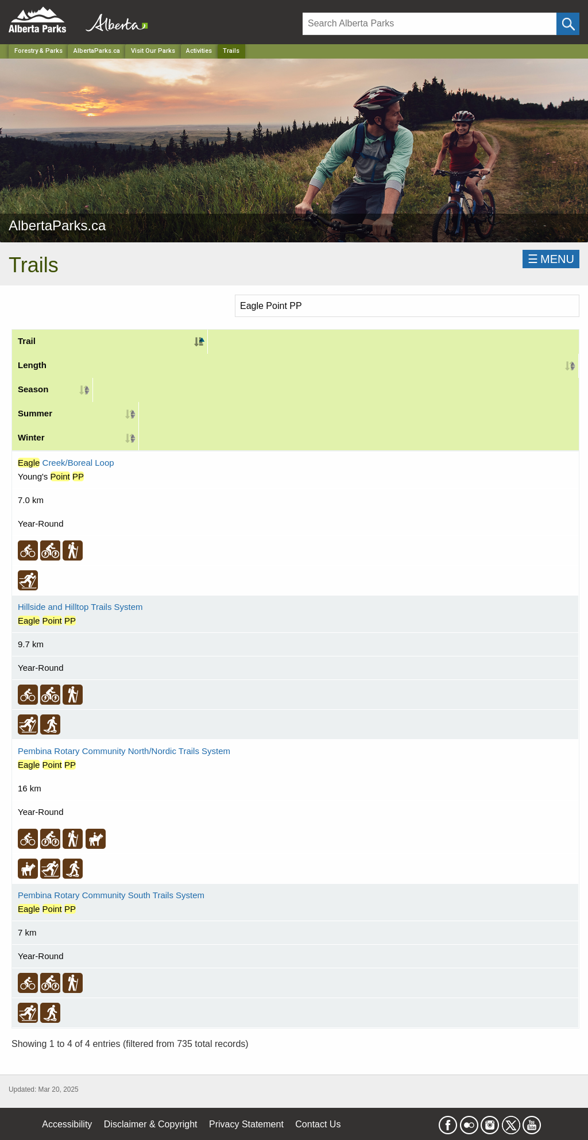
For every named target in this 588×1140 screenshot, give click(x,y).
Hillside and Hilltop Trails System (80, 607)
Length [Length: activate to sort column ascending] (32, 365)
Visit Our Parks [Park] (153, 51)
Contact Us (318, 1124)
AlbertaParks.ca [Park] (97, 51)
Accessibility (67, 1124)
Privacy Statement (246, 1124)
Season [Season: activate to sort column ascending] (33, 389)
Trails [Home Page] (231, 51)
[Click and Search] (567, 24)
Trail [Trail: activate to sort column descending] (27, 341)
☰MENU (551, 259)
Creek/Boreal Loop (66, 462)
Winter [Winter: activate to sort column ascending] (31, 437)
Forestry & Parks (38, 51)
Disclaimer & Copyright (151, 1124)
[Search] (429, 24)
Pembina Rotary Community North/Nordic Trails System (124, 751)
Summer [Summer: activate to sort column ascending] (35, 413)
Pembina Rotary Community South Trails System (111, 895)
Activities (199, 51)
